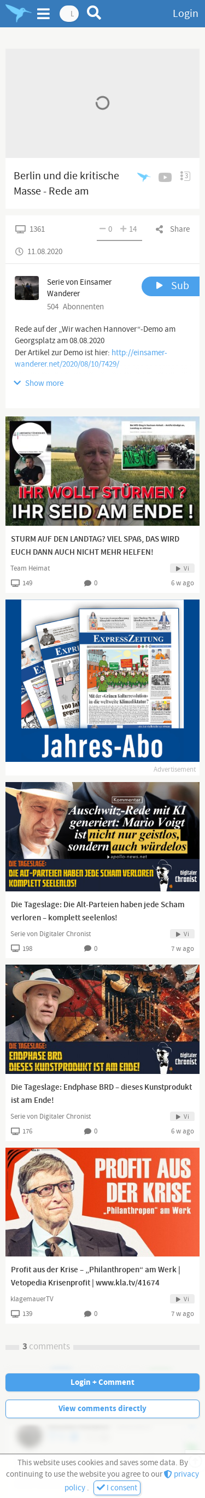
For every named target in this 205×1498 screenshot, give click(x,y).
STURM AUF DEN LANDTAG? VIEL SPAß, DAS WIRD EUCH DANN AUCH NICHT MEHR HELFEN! (95, 546)
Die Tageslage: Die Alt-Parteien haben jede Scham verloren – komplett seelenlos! (98, 912)
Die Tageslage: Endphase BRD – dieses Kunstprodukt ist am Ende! (101, 1094)
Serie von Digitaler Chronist (50, 934)
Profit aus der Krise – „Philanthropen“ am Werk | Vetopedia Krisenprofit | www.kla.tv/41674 (95, 1277)
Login (185, 14)
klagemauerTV (32, 1299)
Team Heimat (30, 568)
